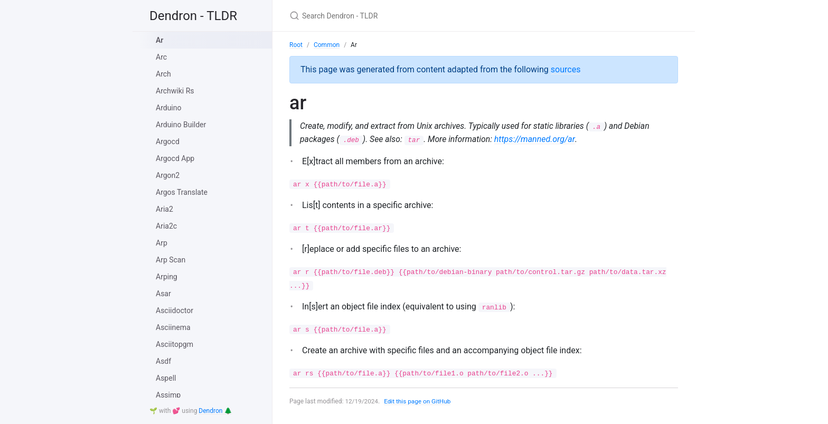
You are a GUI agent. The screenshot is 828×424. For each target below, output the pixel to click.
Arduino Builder (181, 124)
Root (296, 45)
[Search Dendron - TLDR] (414, 15)
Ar (159, 40)
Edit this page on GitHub (418, 402)
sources (566, 69)
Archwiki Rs (175, 91)
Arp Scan (170, 260)
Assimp (168, 395)
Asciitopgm (174, 344)
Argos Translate (182, 192)
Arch (163, 74)
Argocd (168, 141)
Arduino (168, 107)
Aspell (166, 378)
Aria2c (166, 226)
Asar (163, 293)
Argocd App (175, 158)
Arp (161, 243)
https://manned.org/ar (537, 139)
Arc (161, 57)
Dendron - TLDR (193, 15)
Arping (166, 276)
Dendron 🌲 (215, 410)
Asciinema (173, 327)
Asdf (163, 361)
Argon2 (168, 175)
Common (327, 45)
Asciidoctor (174, 310)
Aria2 (164, 209)
